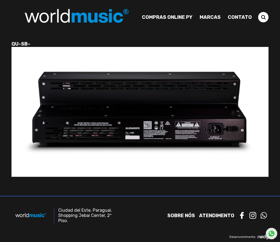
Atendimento (216, 215)
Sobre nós (181, 215)
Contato (240, 17)
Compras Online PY (167, 17)
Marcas (210, 17)
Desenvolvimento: (249, 237)
